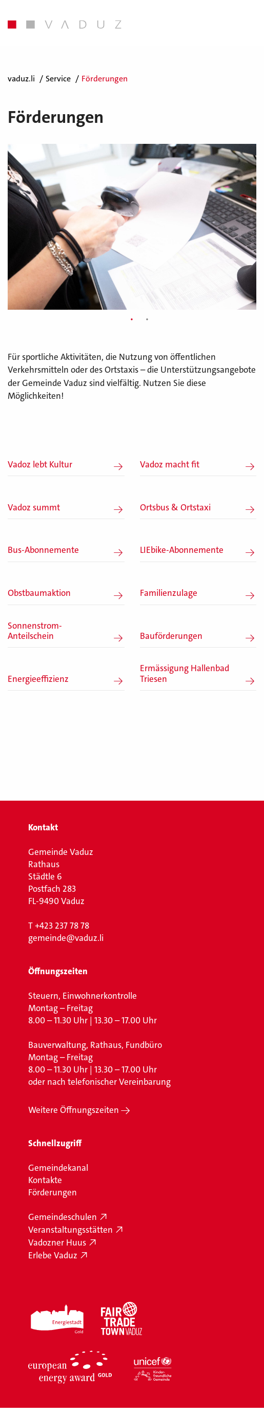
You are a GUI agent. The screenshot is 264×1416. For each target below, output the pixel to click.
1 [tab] (132, 320)
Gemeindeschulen (62, 1216)
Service (58, 78)
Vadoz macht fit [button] (169, 464)
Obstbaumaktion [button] (39, 592)
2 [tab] (147, 320)
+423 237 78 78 (62, 925)
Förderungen (52, 1192)
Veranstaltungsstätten (70, 1229)
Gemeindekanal (58, 1167)
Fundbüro (144, 1044)
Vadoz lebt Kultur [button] (40, 464)
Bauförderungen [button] (171, 635)
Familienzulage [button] (168, 592)
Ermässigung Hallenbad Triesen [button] (184, 673)
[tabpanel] (132, 226)
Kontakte (45, 1180)
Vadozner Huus (57, 1242)
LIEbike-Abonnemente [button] (182, 549)
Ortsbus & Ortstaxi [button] (175, 507)
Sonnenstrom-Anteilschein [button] (35, 630)
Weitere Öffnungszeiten (73, 1109)
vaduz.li (21, 78)
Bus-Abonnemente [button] (43, 549)
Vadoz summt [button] (34, 507)
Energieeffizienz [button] (38, 678)
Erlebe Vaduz (52, 1255)
